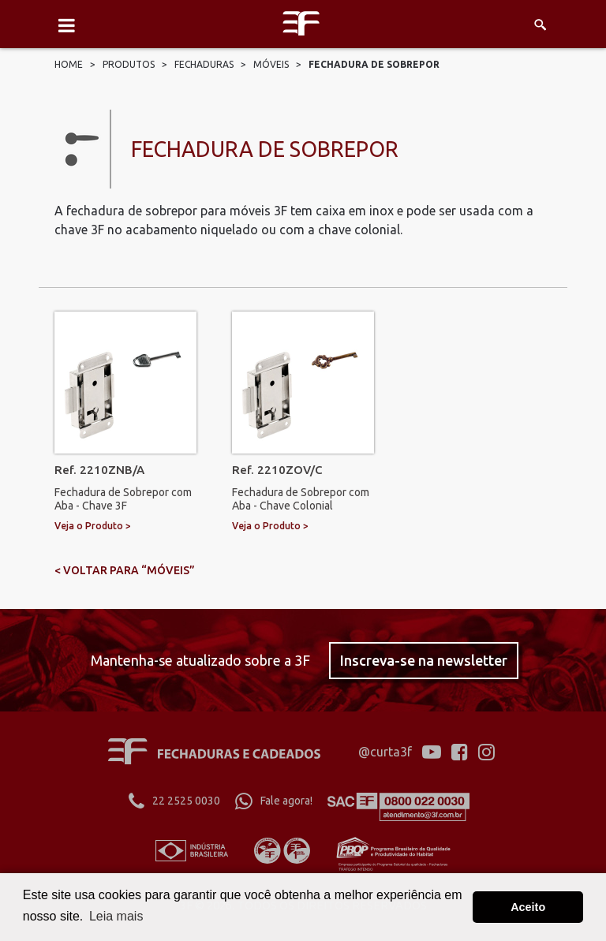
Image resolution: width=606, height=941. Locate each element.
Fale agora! (273, 800)
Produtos (129, 64)
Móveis (271, 64)
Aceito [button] (528, 907)
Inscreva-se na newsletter (423, 660)
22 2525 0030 (174, 800)
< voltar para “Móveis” (124, 570)
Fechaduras (204, 64)
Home (68, 64)
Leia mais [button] (116, 916)
